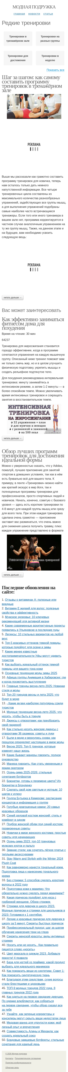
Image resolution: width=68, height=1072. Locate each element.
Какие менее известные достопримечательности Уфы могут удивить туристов (31, 656)
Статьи (48, 13)
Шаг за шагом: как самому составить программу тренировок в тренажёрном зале (32, 83)
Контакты (9, 1058)
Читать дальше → (13, 297)
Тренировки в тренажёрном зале (18, 38)
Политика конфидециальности (18, 1063)
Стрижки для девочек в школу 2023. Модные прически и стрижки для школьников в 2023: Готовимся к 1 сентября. (33, 910)
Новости (34, 13)
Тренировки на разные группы (50, 38)
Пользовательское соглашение (28, 1058)
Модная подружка (34, 7)
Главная (19, 13)
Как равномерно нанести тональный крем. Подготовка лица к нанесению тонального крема (33, 871)
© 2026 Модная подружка (16, 1054)
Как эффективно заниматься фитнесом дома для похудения (33, 323)
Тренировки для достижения (18, 58)
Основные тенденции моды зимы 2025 (31, 673)
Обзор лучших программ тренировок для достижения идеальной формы (33, 455)
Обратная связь (12, 1068)
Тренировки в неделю (50, 58)
